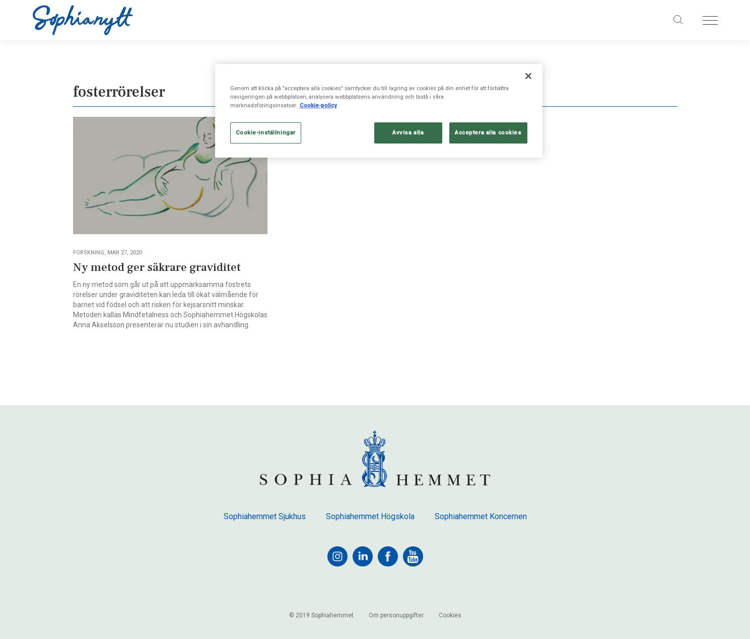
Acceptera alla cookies (488, 132)
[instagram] (337, 556)
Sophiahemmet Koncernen (481, 516)
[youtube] (413, 556)
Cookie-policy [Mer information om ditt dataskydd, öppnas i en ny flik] (318, 105)
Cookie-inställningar (266, 132)
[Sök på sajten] (678, 20)
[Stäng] (528, 76)
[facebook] (388, 556)
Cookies (450, 615)
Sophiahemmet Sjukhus (265, 516)
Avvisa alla (408, 132)
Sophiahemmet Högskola (370, 516)
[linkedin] (363, 556)
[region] (378, 111)
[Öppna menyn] (710, 20)
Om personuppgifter (396, 615)
